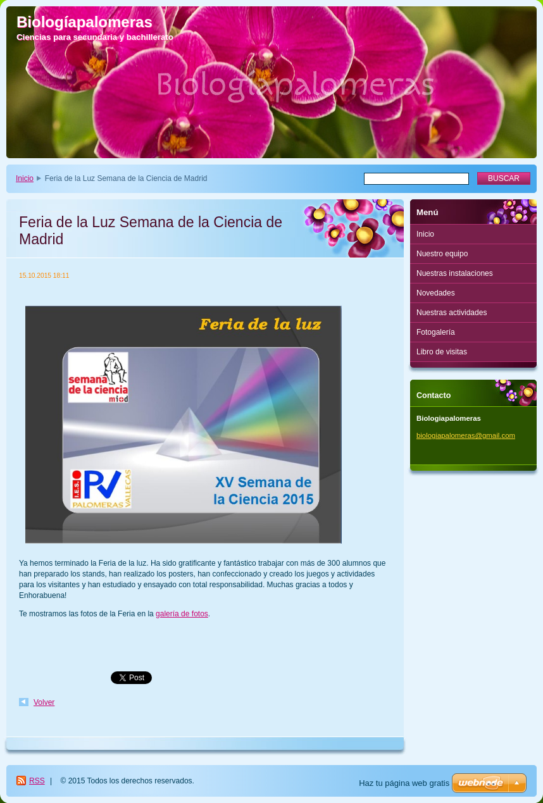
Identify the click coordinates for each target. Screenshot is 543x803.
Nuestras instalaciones (454, 273)
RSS (37, 780)
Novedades (435, 293)
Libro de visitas (441, 351)
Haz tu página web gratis (404, 783)
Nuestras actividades (451, 312)
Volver (44, 702)
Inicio (25, 178)
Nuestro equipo (442, 253)
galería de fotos (182, 613)
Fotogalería (435, 332)
